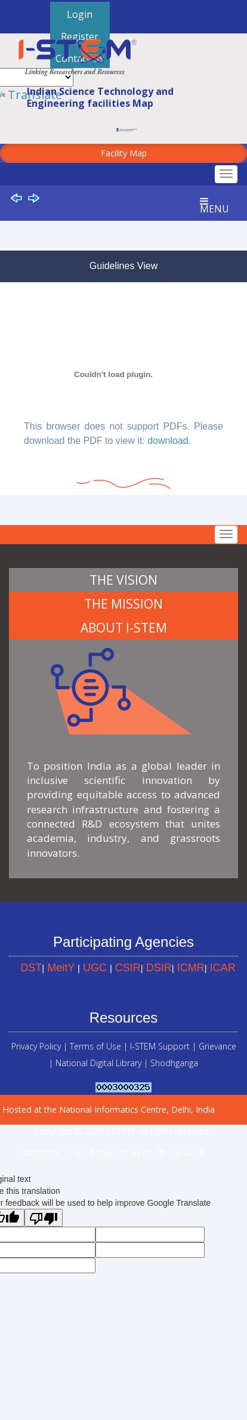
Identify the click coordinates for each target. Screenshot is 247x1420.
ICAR (223, 968)
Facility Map (124, 153)
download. (169, 441)
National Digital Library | (102, 1063)
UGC (95, 968)
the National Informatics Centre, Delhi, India (129, 1109)
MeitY (61, 968)
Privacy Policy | (39, 1046)
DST (31, 968)
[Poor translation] (43, 1218)
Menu (214, 205)
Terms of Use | (99, 1046)
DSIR (159, 968)
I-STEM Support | (163, 1046)
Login (79, 14)
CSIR (128, 968)
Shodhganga (174, 1063)
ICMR (191, 968)
